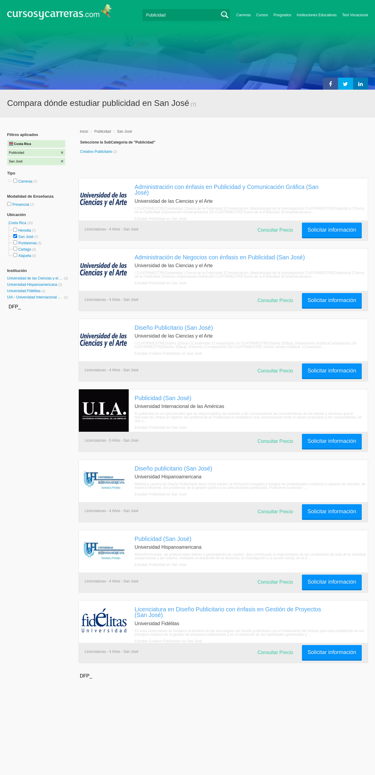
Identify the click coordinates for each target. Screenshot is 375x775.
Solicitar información (331, 230)
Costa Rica (18, 223)
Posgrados (282, 15)
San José (25, 237)
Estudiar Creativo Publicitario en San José (168, 353)
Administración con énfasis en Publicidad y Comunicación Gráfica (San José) (227, 190)
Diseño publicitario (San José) (173, 468)
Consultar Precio (275, 230)
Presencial (21, 204)
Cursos (262, 15)
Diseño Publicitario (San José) (174, 327)
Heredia (24, 230)
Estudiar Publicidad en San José (161, 219)
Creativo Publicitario (96, 152)
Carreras (243, 15)
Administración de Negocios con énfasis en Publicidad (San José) (220, 257)
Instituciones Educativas (317, 15)
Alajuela (24, 256)
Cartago (24, 249)
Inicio (84, 131)
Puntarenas (27, 243)
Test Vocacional (355, 15)
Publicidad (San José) (163, 398)
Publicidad (102, 131)
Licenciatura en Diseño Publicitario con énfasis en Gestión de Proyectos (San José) (228, 612)
